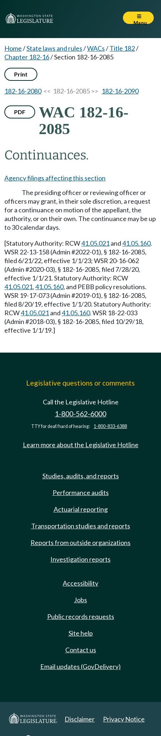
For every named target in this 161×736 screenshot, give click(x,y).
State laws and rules (54, 48)
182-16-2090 (120, 91)
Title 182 (122, 48)
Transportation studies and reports (80, 526)
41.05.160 (136, 243)
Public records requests (80, 616)
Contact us (80, 650)
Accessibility (80, 583)
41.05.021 (95, 243)
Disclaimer (80, 719)
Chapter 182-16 (26, 57)
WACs (96, 48)
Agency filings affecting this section (55, 178)
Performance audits (81, 492)
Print (21, 74)
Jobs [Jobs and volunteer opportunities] (80, 600)
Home (13, 48)
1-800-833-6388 (110, 426)
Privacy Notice (124, 719)
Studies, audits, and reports (80, 476)
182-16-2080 (22, 91)
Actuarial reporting (81, 509)
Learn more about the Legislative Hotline (81, 445)
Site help (81, 633)
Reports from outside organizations (80, 542)
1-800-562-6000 (80, 413)
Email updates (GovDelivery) (80, 666)
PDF (19, 111)
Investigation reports (80, 559)
